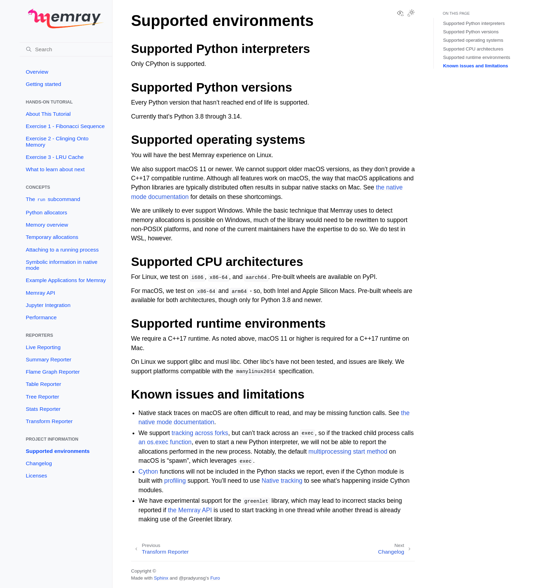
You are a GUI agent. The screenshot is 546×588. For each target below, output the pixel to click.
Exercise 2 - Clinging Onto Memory (57, 141)
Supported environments (57, 451)
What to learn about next (55, 169)
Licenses (36, 476)
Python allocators (46, 212)
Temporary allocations (52, 237)
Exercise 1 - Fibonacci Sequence (65, 126)
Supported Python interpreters (474, 23)
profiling (175, 480)
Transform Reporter (49, 421)
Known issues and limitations (475, 65)
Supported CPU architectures (473, 49)
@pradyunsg (192, 578)
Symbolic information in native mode (61, 265)
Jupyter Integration (48, 305)
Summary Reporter (48, 359)
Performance (41, 317)
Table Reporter (43, 384)
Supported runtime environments (476, 57)
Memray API (40, 293)
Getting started (43, 84)
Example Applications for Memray (66, 280)
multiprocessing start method (348, 451)
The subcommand (53, 199)
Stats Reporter (43, 409)
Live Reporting (43, 347)
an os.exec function (165, 442)
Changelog (39, 463)
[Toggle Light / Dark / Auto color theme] (411, 13)
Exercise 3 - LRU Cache (54, 157)
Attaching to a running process (62, 250)
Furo (215, 578)
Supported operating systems (473, 40)
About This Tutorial (48, 114)
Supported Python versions (470, 31)
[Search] (66, 49)
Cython (148, 471)
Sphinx (161, 578)
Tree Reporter (42, 397)
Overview (37, 72)
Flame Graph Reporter (53, 372)
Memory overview (47, 225)
